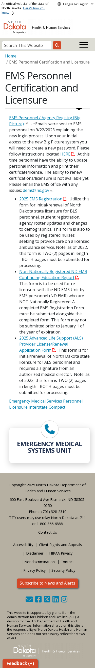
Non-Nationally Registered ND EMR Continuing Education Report (53, 274)
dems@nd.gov (36, 190)
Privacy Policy (34, 570)
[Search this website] (57, 45)
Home (10, 56)
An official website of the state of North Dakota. (25, 8)
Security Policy (63, 570)
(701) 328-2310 (53, 511)
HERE (67, 154)
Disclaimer (34, 553)
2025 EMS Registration (43, 199)
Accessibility (23, 544)
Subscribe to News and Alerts (47, 583)
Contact (67, 561)
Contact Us (47, 532)
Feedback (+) (20, 663)
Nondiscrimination (39, 561)
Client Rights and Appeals (60, 544)
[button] (30, 600)
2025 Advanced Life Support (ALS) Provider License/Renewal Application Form (51, 344)
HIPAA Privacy (60, 553)
